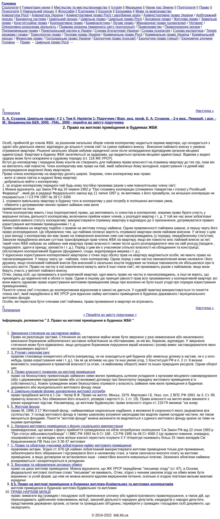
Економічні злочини (197, 38)
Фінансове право (29, 38)
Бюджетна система (31, 19)
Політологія (186, 7)
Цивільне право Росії (125, 19)
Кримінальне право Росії (122, 34)
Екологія (105, 11)
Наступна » (205, 111)
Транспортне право (46, 34)
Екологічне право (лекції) (159, 38)
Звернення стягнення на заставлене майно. (46, 333)
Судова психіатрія (156, 30)
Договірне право (158, 19)
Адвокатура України (47, 15)
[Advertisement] (110, 74)
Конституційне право (30, 23)
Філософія (66, 11)
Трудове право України (82, 34)
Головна (8, 42)
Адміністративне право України (168, 15)
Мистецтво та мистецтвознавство (80, 7)
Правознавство (150, 27)
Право (204, 7)
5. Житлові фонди (25, 406)
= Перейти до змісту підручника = (110, 315)
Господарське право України (68, 38)
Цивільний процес (63, 19)
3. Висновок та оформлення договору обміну (46, 465)
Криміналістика (98, 23)
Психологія (10, 11)
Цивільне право (93, 19)
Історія (116, 7)
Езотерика (86, 11)
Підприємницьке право (20, 30)
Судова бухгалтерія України (117, 30)
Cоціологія (10, 7)
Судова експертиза (188, 30)
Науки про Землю (159, 7)
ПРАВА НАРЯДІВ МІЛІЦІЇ (31, 492)
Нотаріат (196, 23)
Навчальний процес (38, 11)
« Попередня (11, 111)
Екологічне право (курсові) (114, 38)
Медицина (133, 7)
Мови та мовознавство (153, 11)
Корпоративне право (66, 23)
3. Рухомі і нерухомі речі (30, 352)
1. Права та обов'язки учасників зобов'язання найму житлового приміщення (71, 445)
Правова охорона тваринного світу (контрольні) (97, 27)
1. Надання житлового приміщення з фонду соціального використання (67, 426)
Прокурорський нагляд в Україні (66, 30)
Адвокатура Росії (15, 15)
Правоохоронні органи (182, 27)
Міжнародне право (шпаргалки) (161, 23)
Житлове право (186, 19)
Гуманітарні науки (36, 7)
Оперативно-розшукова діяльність (29, 27)
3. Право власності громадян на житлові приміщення (53, 372)
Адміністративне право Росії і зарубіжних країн (103, 15)
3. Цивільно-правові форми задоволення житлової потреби (58, 391)
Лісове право (123, 23)
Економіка (124, 11)
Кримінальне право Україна (167, 34)
